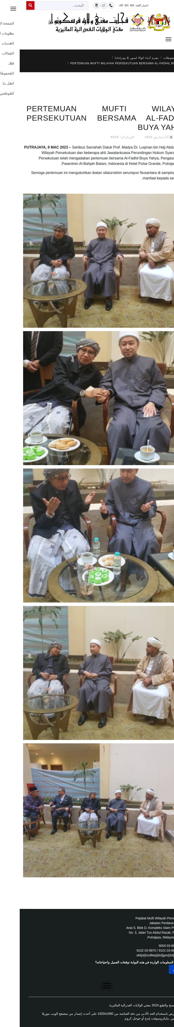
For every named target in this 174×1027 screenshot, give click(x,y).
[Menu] (87, 39)
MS (112, 5)
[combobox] (42, 5)
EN (107, 5)
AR (101, 5)
